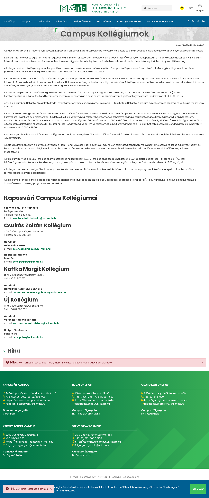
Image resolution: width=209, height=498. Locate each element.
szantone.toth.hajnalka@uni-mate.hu (34, 218)
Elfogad (198, 489)
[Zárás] (202, 362)
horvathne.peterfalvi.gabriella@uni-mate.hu (39, 292)
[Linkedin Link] (202, 21)
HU (190, 8)
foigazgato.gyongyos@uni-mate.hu (26, 445)
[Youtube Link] (197, 21)
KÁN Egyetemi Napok (129, 21)
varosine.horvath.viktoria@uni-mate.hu (36, 323)
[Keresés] (160, 8)
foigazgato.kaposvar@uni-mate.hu (25, 403)
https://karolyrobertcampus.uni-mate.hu (29, 441)
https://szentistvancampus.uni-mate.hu (98, 441)
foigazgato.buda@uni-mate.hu (92, 403)
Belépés (200, 8)
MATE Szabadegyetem (160, 21)
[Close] (50, 489)
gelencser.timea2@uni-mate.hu (32, 249)
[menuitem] (74, 477)
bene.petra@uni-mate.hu (28, 261)
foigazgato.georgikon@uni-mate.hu (164, 403)
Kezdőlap (9, 21)
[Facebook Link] (187, 21)
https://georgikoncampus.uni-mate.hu (166, 400)
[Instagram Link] (192, 21)
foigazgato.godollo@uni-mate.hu (93, 445)
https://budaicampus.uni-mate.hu (94, 400)
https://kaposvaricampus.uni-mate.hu (28, 400)
